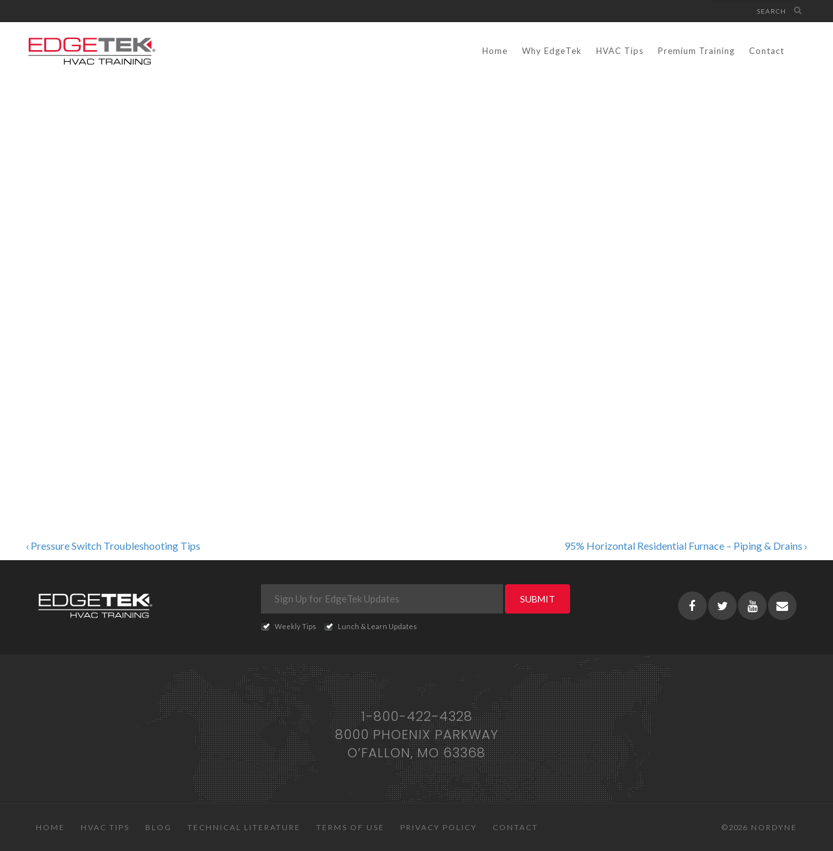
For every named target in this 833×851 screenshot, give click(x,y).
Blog (158, 827)
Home (495, 51)
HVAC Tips (620, 51)
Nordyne (774, 827)
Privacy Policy (438, 827)
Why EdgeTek (552, 51)
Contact (766, 51)
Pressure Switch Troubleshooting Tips (113, 545)
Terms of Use (350, 827)
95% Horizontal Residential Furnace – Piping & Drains (685, 545)
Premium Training (696, 51)
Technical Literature (244, 827)
